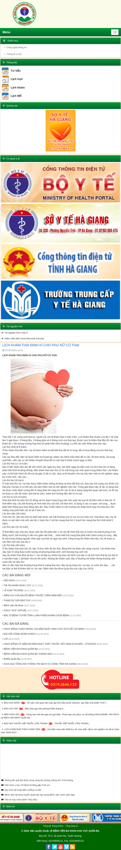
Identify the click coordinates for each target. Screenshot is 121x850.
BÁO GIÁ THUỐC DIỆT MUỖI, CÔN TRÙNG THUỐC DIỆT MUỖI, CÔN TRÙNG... (45, 723)
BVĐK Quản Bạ (17, 659)
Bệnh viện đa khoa (18, 605)
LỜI (10, 639)
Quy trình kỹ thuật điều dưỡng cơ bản (21, 790)
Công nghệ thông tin (14, 47)
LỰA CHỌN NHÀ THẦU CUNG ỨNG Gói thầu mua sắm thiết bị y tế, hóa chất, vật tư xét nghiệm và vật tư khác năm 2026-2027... (60, 731)
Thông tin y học (12, 54)
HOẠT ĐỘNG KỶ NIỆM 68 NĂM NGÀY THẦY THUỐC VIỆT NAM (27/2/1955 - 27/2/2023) (55, 644)
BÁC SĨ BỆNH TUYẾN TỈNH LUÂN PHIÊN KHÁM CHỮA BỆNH (41, 615)
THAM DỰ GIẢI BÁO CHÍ (22, 600)
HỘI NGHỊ (14, 580)
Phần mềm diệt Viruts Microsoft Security (22, 338)
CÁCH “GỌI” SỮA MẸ (20, 610)
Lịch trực (12, 79)
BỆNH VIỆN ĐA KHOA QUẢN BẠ (26, 649)
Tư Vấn (11, 71)
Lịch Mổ (11, 96)
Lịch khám (13, 88)
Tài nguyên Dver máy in (14, 332)
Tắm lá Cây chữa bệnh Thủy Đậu (19, 799)
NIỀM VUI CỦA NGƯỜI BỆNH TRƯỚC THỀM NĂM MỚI (38, 595)
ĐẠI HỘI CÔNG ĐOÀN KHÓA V (25, 634)
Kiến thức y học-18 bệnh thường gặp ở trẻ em (25, 785)
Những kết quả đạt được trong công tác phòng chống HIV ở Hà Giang (37, 780)
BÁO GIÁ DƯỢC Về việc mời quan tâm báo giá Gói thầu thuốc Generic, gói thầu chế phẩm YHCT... (54, 703)
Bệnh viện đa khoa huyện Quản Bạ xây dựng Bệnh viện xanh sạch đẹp (38, 795)
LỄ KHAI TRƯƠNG (18, 590)
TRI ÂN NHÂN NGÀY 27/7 (22, 585)
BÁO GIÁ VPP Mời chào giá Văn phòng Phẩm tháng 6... (33, 708)
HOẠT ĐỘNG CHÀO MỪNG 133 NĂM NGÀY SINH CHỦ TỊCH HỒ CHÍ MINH (49, 629)
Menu (6, 32)
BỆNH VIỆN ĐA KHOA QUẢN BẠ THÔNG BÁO (33, 654)
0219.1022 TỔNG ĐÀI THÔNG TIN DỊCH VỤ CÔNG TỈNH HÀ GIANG (45, 664)
